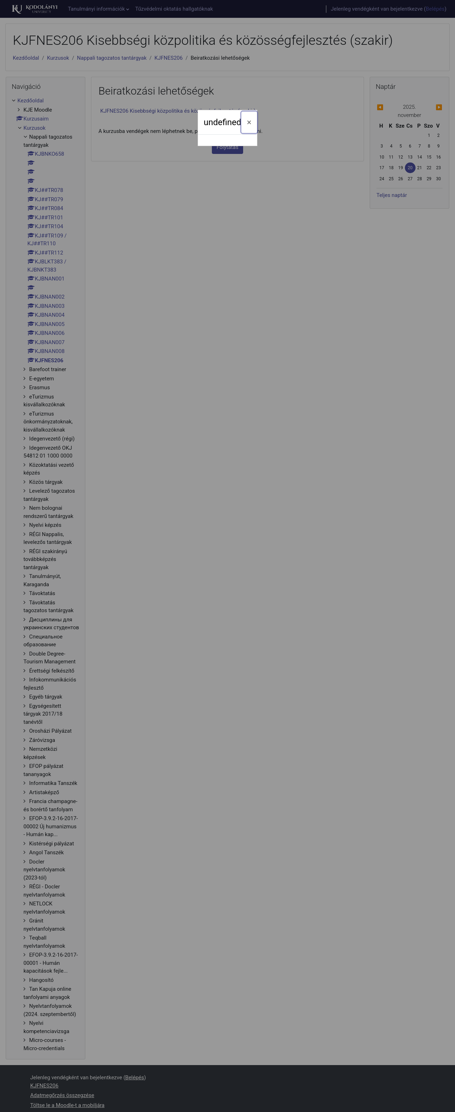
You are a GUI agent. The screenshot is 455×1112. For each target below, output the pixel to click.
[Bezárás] (249, 122)
